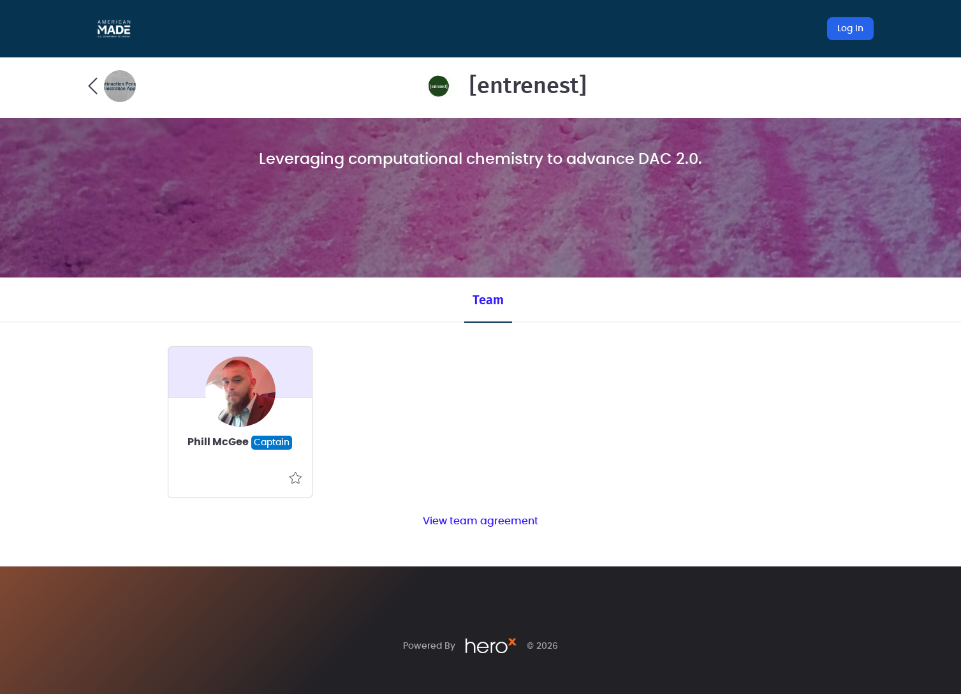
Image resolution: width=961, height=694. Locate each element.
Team (488, 300)
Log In (850, 28)
